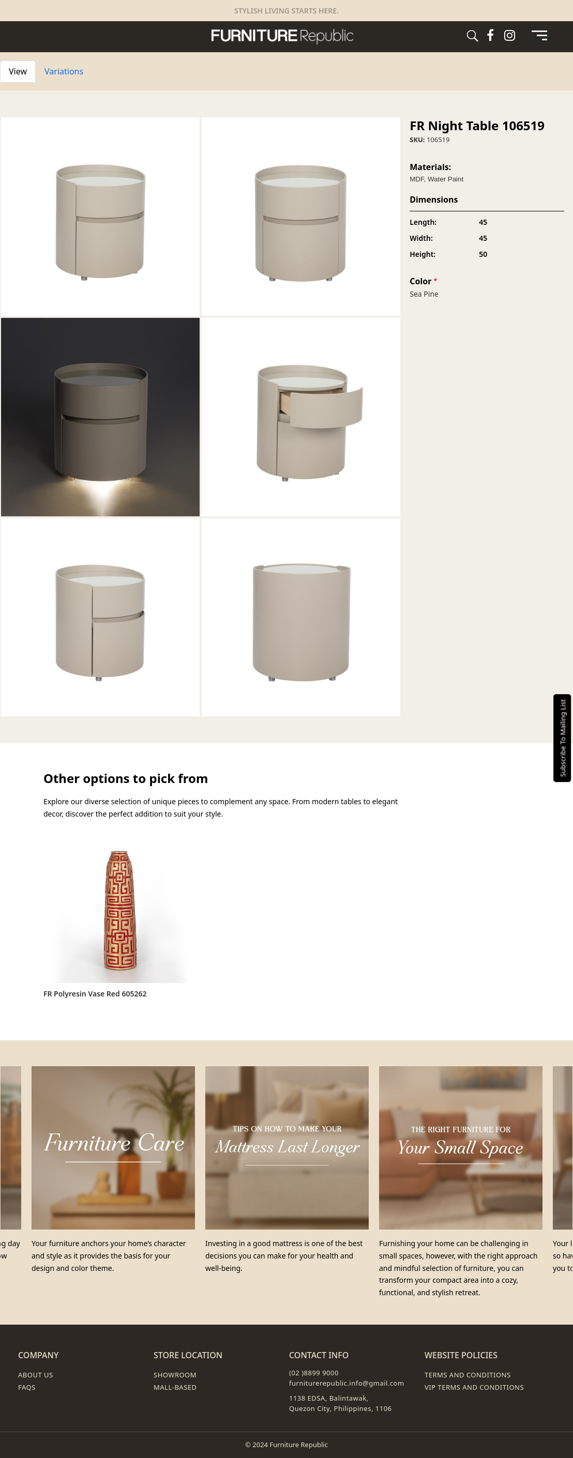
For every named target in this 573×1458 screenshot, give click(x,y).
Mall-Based (175, 1387)
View (22, 71)
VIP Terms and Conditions (474, 1387)
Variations (63, 71)
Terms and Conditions (468, 1374)
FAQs (27, 1387)
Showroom (175, 1374)
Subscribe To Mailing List (562, 737)
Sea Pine (424, 294)
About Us (35, 1374)
